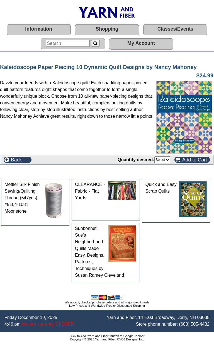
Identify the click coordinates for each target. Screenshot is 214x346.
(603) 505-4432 (194, 324)
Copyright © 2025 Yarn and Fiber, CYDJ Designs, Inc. (107, 339)
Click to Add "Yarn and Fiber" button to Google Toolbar (107, 336)
